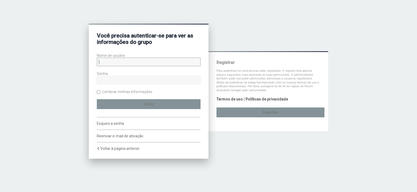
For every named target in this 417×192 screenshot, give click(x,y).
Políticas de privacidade (266, 99)
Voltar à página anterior (120, 148)
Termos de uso (229, 99)
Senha (102, 73)
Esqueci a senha (110, 123)
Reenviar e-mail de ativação (120, 136)
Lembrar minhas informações (124, 92)
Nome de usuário (111, 55)
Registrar (270, 112)
